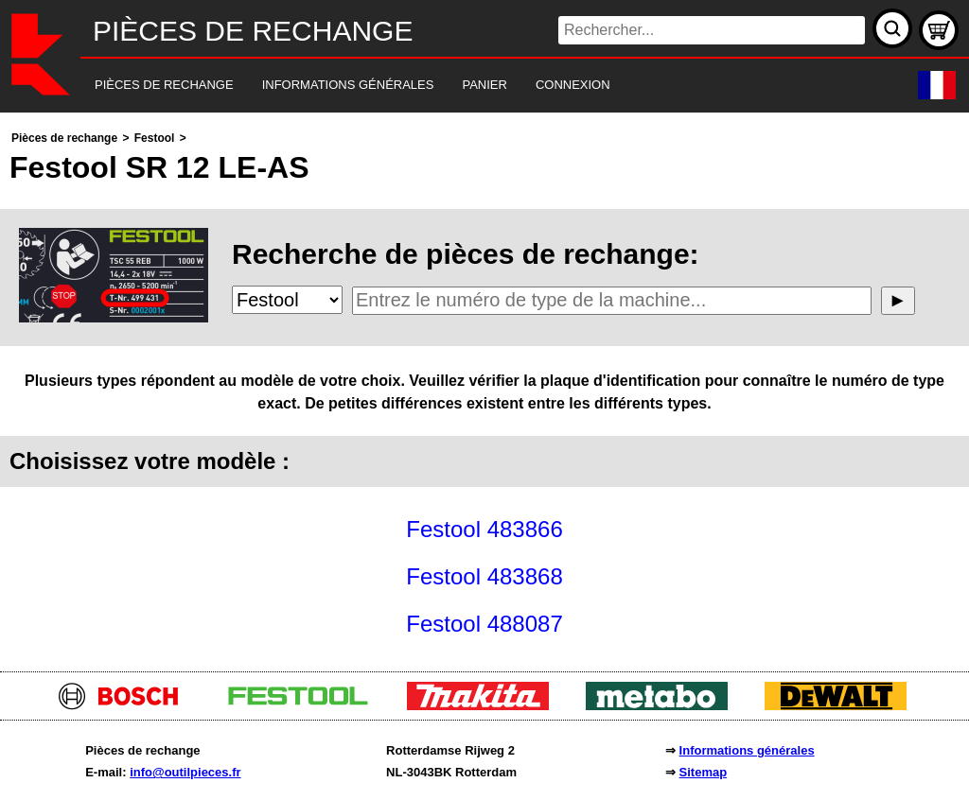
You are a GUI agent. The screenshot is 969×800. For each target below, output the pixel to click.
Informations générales (747, 750)
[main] (484, 387)
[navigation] (458, 86)
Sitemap (703, 772)
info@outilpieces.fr (185, 772)
